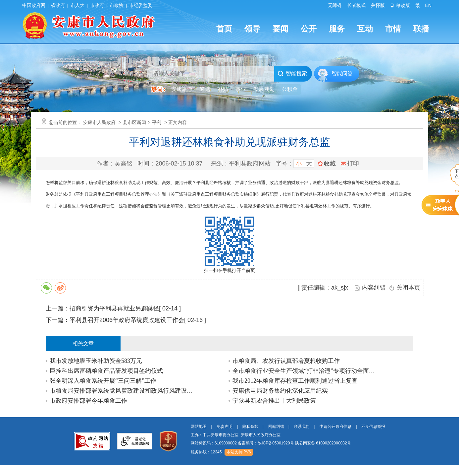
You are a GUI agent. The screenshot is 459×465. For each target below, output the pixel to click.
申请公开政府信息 (335, 426)
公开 (309, 28)
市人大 (77, 5)
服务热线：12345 (206, 452)
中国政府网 (33, 5)
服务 (337, 28)
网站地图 (199, 426)
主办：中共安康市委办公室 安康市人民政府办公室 (235, 434)
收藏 (330, 163)
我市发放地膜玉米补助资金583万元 (96, 361)
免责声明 (224, 426)
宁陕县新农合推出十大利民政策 (274, 400)
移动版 (400, 5)
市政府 (97, 5)
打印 (350, 163)
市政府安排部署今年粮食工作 (88, 400)
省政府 (58, 5)
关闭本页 (408, 287)
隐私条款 (250, 426)
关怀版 (378, 5)
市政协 (117, 5)
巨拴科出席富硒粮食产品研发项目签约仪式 (106, 370)
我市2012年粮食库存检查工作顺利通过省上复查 (295, 380)
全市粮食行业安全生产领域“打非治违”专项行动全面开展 (305, 370)
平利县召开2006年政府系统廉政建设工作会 (127, 320)
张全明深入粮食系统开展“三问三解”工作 (103, 380)
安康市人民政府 (99, 122)
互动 (365, 28)
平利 (156, 122)
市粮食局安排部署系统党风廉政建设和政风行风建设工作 (123, 390)
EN (428, 5)
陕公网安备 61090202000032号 (323, 443)
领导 (252, 28)
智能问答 (342, 73)
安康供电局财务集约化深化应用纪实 (280, 390)
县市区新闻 (134, 122)
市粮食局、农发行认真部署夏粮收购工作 (286, 361)
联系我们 (302, 426)
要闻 (280, 28)
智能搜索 (292, 74)
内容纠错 (374, 287)
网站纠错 (276, 426)
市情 (393, 28)
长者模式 (356, 5)
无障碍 (335, 5)
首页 (224, 28)
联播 (421, 28)
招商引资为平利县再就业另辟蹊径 (114, 308)
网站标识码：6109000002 (271, 443)
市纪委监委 (140, 5)
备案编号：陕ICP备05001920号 (266, 443)
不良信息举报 (373, 426)
